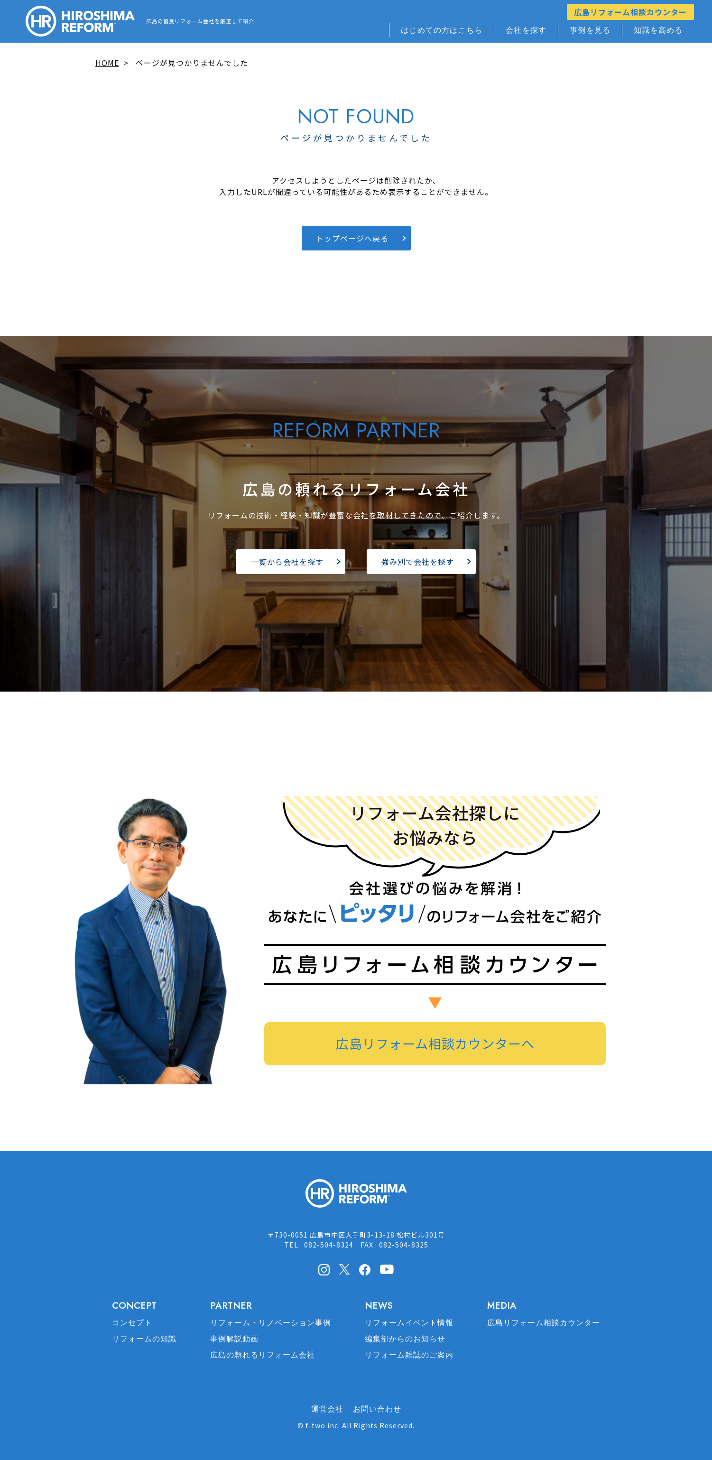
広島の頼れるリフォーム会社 (262, 1354)
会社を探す (526, 30)
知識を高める (658, 30)
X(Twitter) (344, 1269)
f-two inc (321, 1425)
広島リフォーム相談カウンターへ (435, 1043)
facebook (364, 1269)
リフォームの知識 (144, 1338)
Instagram (324, 1269)
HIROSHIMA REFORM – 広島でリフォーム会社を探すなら (80, 21)
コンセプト (132, 1322)
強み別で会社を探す (417, 561)
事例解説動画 (234, 1338)
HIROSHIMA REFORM (356, 1197)
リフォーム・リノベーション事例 (270, 1322)
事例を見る (590, 30)
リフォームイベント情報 (409, 1322)
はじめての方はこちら (441, 30)
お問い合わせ (377, 1409)
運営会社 (327, 1409)
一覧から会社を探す (287, 561)
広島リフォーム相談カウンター (630, 12)
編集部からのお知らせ (405, 1338)
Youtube (387, 1269)
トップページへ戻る (352, 238)
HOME (107, 62)
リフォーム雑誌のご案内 (409, 1354)
